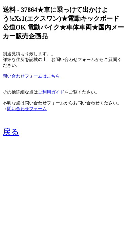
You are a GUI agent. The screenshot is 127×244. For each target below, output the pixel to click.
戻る (11, 131)
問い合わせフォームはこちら (31, 76)
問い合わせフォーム (27, 108)
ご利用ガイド (51, 92)
